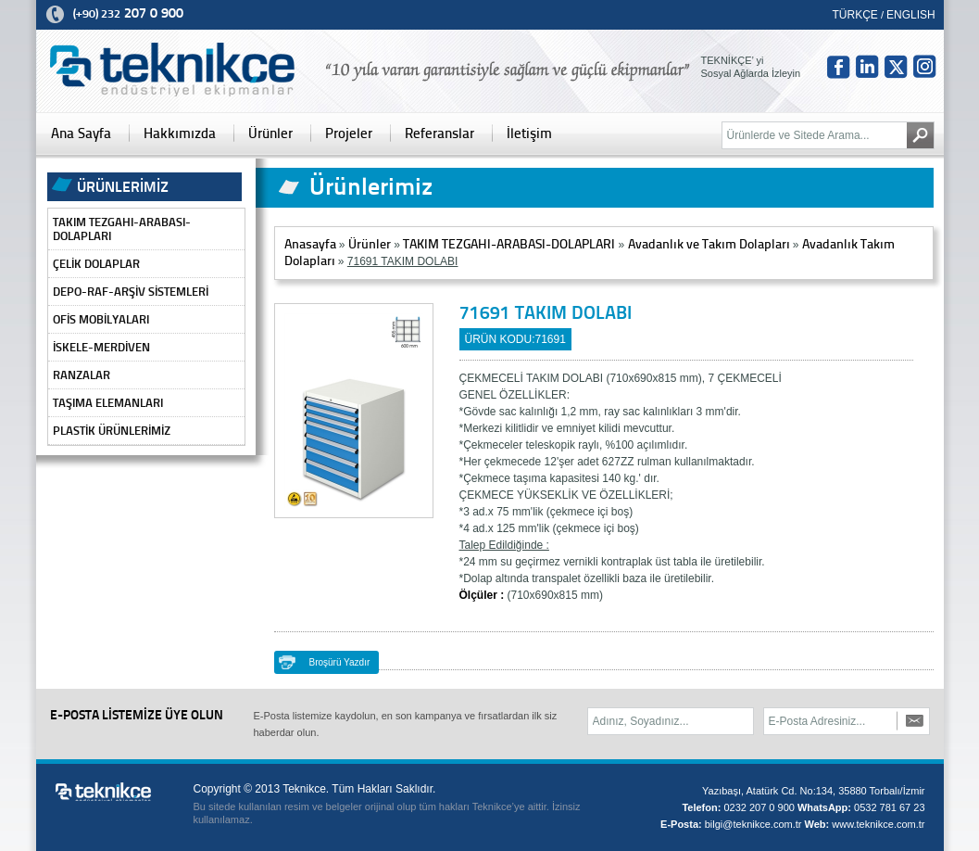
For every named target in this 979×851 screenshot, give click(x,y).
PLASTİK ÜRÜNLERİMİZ (111, 431)
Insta (924, 67)
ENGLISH (910, 14)
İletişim (529, 133)
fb (838, 67)
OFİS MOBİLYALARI (101, 319)
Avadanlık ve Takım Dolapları (709, 244)
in (867, 67)
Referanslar (439, 133)
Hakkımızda (180, 133)
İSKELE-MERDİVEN (101, 347)
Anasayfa (310, 244)
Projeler (348, 133)
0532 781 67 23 (889, 807)
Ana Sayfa (81, 133)
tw (896, 67)
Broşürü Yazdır (339, 662)
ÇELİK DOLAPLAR (96, 264)
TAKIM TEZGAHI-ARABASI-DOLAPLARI (122, 229)
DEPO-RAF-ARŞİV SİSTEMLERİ (130, 291)
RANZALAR (81, 375)
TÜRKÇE (855, 14)
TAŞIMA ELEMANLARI (108, 403)
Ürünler (270, 133)
